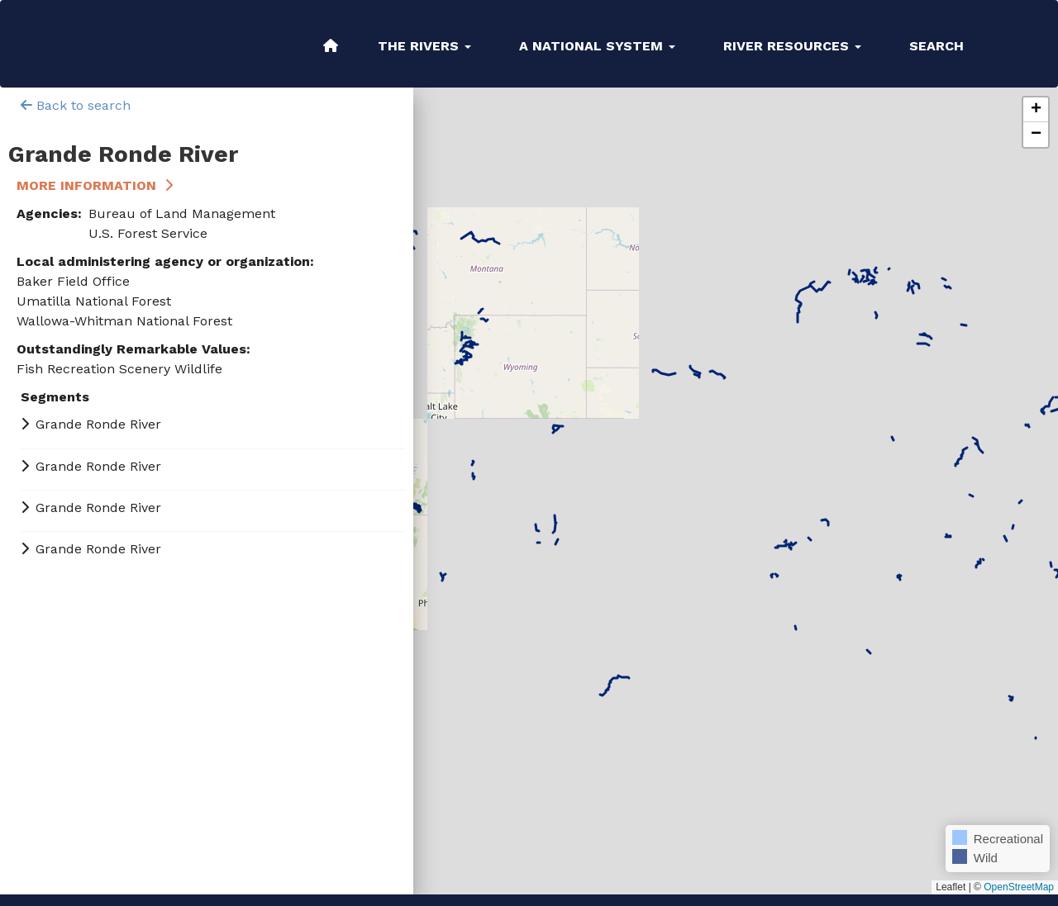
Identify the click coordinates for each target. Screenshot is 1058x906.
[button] (1035, 109)
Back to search (76, 105)
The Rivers (424, 46)
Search (936, 46)
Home (330, 45)
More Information (86, 185)
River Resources (792, 46)
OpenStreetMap (1019, 887)
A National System (597, 46)
